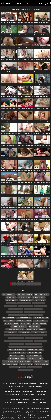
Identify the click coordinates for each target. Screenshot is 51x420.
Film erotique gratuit (37, 390)
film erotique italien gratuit (40, 354)
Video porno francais (20, 382)
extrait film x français (25, 314)
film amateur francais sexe (12, 320)
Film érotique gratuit (13, 387)
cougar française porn (26, 302)
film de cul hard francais (12, 331)
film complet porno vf (11, 328)
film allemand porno (25, 317)
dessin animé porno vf (26, 305)
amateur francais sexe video (41, 294)
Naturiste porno (17, 376)
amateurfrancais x (12, 297)
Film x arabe (27, 387)
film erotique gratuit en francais (16, 351)
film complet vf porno (24, 328)
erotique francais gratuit (40, 305)
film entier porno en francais (25, 340)
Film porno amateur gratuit (38, 382)
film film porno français (26, 357)
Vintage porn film (23, 385)
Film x (10, 373)
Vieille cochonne (9, 385)
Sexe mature (27, 396)
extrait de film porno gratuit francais (16, 311)
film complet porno (41, 320)
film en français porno (40, 337)
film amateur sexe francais (27, 320)
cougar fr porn (45, 300)
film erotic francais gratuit (41, 340)
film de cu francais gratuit (38, 328)
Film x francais (38, 393)
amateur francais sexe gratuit (24, 294)
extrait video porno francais (40, 314)
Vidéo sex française (30, 379)
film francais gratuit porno (26, 360)
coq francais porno (35, 300)
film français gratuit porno (42, 360)
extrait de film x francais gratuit (36, 311)
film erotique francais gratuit (26, 345)
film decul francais (27, 337)
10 (31, 284)
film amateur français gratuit (39, 317)
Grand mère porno (16, 396)
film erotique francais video (33, 348)
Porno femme (18, 373)
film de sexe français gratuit (12, 337)
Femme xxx (7, 382)
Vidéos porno (23, 390)
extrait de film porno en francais (16, 308)
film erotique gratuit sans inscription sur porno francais (17, 354)
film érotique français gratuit (9, 345)
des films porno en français (12, 305)
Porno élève (44, 398)
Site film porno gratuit (39, 385)
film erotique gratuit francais (35, 351)
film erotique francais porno (17, 348)
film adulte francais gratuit (11, 317)
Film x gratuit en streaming (34, 373)
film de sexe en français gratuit (33, 334)
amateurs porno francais (38, 297)
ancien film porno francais (21, 300)
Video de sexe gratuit (10, 398)
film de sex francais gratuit (16, 334)
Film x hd (23, 398)
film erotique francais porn (42, 345)
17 (37, 284)
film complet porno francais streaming (35, 325)
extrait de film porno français (35, 308)
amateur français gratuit (9, 294)
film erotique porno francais (10, 357)
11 (34, 284)
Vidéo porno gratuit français (18, 415)
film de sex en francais (39, 331)
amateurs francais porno (24, 297)
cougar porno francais (39, 302)
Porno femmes (12, 393)
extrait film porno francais (10, 314)
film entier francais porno (9, 340)
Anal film (37, 396)
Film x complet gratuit (32, 376)
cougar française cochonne (12, 302)
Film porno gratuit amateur (12, 379)
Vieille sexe (43, 379)
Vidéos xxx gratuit (25, 393)
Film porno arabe (39, 387)
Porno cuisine (11, 390)
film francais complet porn (41, 357)
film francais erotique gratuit (10, 360)
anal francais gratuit (7, 300)
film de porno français (26, 331)
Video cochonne (33, 398)
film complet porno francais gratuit (15, 325)
